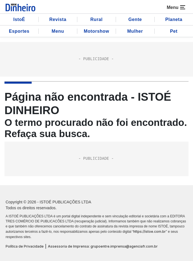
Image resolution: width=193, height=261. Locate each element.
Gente (135, 19)
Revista (57, 19)
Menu (58, 31)
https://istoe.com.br (149, 231)
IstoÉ (19, 19)
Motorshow (96, 31)
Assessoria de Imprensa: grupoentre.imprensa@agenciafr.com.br (103, 246)
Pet (174, 31)
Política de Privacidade (25, 246)
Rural (96, 19)
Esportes (19, 31)
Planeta (173, 19)
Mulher (135, 31)
